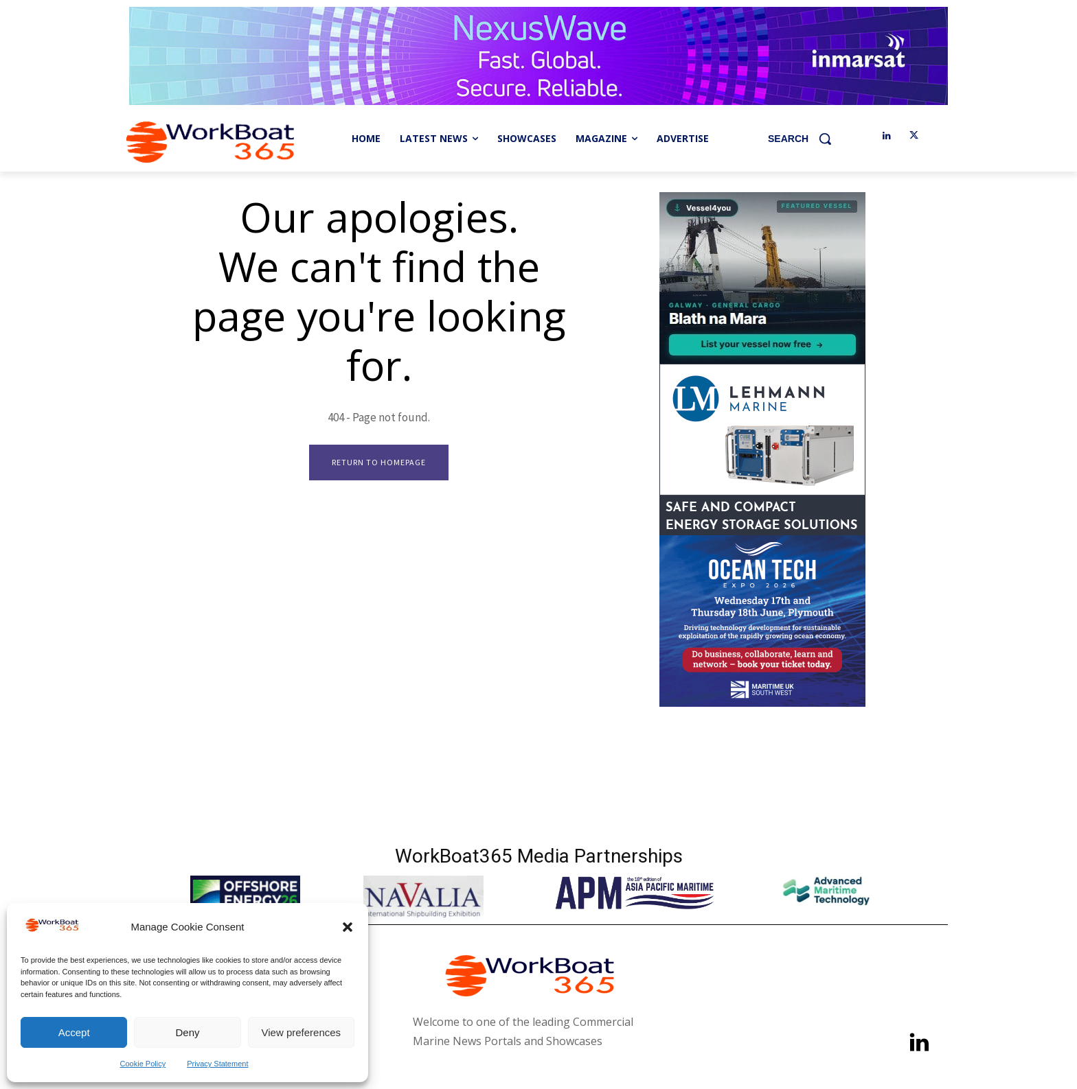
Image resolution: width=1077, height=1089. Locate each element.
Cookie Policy (143, 1063)
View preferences (301, 1032)
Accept (74, 1032)
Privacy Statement (217, 1063)
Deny (187, 1032)
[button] (347, 927)
